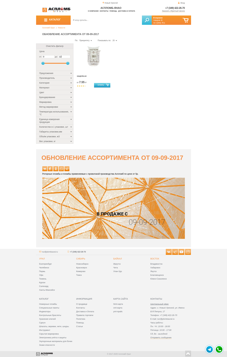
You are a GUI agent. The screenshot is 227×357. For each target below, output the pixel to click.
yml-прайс (118, 311)
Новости (61, 28)
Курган (42, 282)
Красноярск (81, 267)
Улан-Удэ (117, 271)
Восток (154, 258)
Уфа (41, 275)
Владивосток (156, 264)
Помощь (113, 11)
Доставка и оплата (126, 11)
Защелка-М (81, 76)
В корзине (158, 18)
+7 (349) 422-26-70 (175, 8)
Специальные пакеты (49, 308)
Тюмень (42, 279)
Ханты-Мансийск (47, 290)
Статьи (79, 326)
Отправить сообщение (161, 337)
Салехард (43, 286)
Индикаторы (45, 311)
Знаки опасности (47, 345)
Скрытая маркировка (49, 334)
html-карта (118, 304)
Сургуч (42, 322)
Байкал (117, 258)
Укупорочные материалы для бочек (55, 341)
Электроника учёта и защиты (52, 337)
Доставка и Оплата (85, 311)
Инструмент (44, 330)
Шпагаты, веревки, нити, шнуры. (54, 326)
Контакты (104, 11)
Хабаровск (155, 267)
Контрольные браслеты (50, 315)
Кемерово (80, 271)
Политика (80, 319)
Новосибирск (82, 264)
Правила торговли (84, 315)
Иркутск (117, 264)
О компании (93, 11)
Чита (115, 267)
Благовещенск (157, 275)
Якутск (153, 271)
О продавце (81, 304)
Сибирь (80, 258)
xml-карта (117, 308)
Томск (79, 275)
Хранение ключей (47, 319)
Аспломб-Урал (48, 28)
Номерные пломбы (48, 304)
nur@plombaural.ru (50, 252)
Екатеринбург (45, 264)
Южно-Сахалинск (158, 279)
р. (163, 23)
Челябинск (44, 267)
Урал (42, 258)
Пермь (42, 271)
